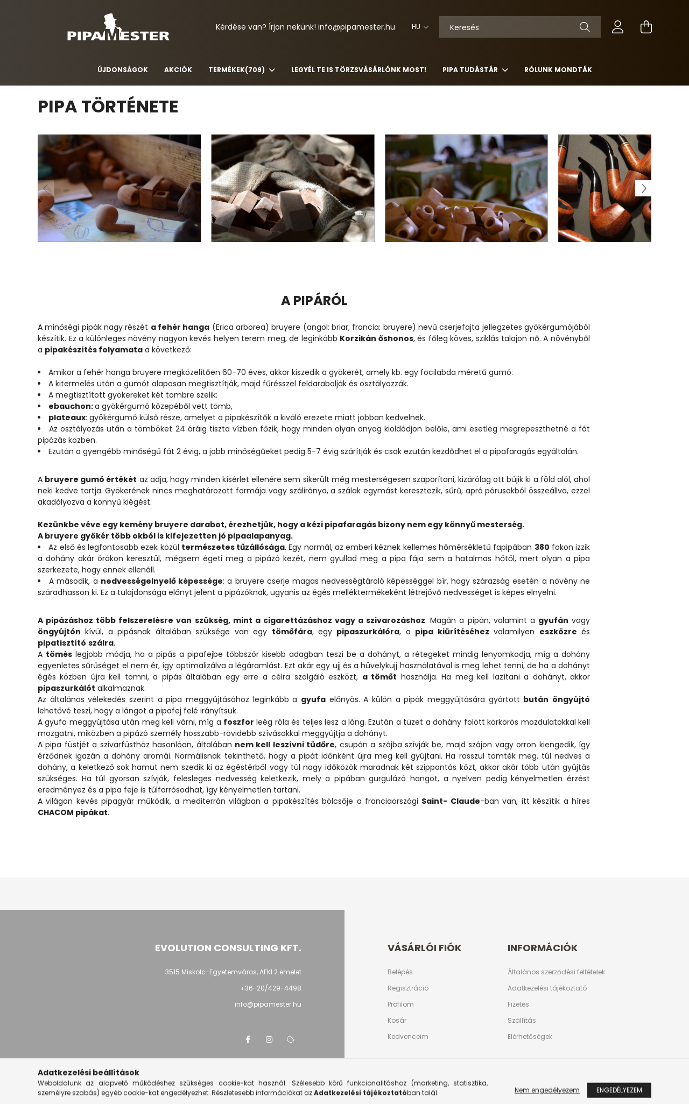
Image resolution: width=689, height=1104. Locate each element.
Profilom (401, 1004)
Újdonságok (122, 69)
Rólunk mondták (558, 69)
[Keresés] (520, 27)
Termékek (237, 69)
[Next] (643, 188)
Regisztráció (408, 988)
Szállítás (522, 1020)
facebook (247, 1039)
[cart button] (646, 27)
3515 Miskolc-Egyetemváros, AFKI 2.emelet (233, 971)
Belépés (400, 972)
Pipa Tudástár (471, 69)
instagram (269, 1039)
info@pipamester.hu (268, 1004)
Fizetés (518, 1004)
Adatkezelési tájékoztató (547, 988)
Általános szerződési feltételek (556, 972)
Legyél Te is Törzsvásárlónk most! (358, 69)
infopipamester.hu (356, 27)
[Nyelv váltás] (417, 27)
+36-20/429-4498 (270, 988)
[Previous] (46, 188)
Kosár (397, 1020)
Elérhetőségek (530, 1037)
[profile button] (618, 27)
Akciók (178, 69)
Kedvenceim (408, 1037)
